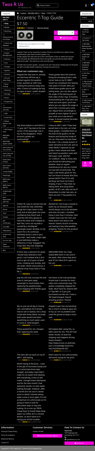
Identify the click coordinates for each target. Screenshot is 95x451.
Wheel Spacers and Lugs (7, 123)
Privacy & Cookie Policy (9, 431)
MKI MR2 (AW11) (34, 13)
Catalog (23, 13)
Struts (6, 98)
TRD (5, 114)
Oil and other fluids (7, 79)
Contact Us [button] (79, 443)
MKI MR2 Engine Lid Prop (86, 56)
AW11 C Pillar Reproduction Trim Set (86, 93)
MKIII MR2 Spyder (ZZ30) (7, 142)
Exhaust (6, 59)
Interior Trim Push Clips (85, 32)
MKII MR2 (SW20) (6, 136)
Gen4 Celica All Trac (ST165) (8, 148)
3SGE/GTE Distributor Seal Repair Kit (87, 133)
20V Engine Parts (8, 130)
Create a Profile (38, 431)
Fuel (5, 63)
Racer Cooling (6, 85)
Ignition (6, 70)
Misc (4, 250)
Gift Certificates (6, 222)
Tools (4, 213)
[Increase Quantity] (76, 33)
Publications (7, 231)
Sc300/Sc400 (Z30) (7, 192)
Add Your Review (43, 28)
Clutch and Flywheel (7, 44)
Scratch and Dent (7, 235)
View (85, 164)
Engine (6, 49)
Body (43, 13)
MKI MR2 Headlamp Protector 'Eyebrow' (86, 66)
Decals (5, 209)
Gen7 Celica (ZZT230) (7, 167)
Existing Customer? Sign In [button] (47, 436)
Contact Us (5, 443)
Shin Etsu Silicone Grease (86, 75)
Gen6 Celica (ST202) (7, 160)
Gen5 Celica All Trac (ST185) (8, 154)
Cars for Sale (7, 240)
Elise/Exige (6, 175)
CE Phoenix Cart (36, 448)
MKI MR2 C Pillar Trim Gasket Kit (87, 108)
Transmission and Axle (7, 108)
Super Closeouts (6, 245)
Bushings (7, 31)
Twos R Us (17, 448)
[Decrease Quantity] (56, 33)
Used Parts (7, 117)
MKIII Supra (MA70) (7, 186)
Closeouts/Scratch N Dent (8, 37)
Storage (6, 94)
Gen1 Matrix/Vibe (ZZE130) (7, 199)
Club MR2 (6, 227)
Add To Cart (66, 38)
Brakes (6, 27)
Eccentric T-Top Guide (86, 39)
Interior (6, 74)
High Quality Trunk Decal (87, 101)
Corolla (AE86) (7, 172)
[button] (87, 5)
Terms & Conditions (8, 435)
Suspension (8, 102)
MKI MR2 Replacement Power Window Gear (87, 47)
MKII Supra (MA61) (6, 180)
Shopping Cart (87, 14)
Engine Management (7, 54)
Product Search (43, 5)
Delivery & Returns (7, 439)
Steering (7, 90)
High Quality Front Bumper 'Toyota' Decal (87, 83)
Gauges (6, 67)
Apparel (5, 206)
